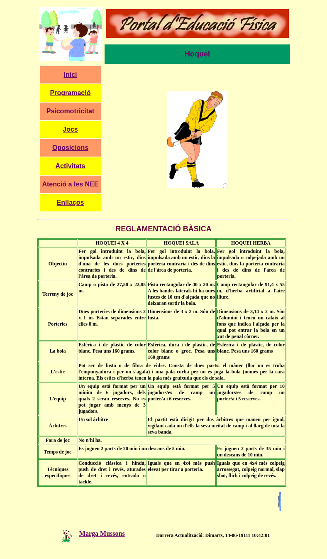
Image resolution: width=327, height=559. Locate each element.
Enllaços (70, 202)
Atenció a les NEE (70, 184)
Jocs (70, 129)
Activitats (70, 165)
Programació (70, 92)
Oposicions (70, 147)
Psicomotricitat (70, 111)
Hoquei (197, 54)
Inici (70, 74)
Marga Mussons (89, 533)
